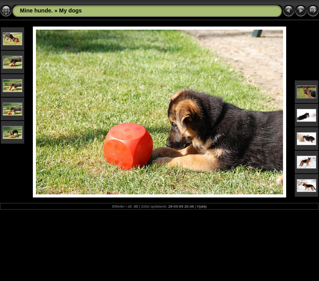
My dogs (70, 10)
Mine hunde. (36, 10)
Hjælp (202, 206)
